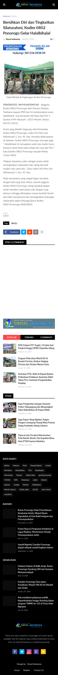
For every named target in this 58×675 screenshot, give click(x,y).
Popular (11, 337)
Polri (25, 465)
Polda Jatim (24, 489)
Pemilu (25, 485)
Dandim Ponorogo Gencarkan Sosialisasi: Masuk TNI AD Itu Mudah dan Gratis (35, 584)
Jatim (35, 480)
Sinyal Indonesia (34, 664)
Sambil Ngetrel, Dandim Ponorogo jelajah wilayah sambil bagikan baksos (35, 546)
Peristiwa (8, 470)
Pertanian (25, 480)
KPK (16, 480)
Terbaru (29, 337)
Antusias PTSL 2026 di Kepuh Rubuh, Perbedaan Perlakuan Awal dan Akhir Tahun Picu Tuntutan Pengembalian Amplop (36, 378)
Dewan (19, 475)
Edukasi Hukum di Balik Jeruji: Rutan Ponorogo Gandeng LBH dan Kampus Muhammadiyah (35, 569)
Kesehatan (39, 470)
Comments (46, 337)
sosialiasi (7, 494)
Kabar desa (30, 475)
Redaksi (26, 670)
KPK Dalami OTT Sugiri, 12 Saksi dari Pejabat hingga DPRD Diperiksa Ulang (36, 347)
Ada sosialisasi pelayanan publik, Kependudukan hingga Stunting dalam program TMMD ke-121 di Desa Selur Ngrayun (36, 602)
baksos (7, 485)
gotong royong (45, 475)
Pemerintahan (36, 465)
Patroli (44, 480)
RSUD (35, 489)
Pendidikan (20, 470)
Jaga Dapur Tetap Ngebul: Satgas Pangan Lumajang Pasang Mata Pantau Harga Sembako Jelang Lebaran (36, 422)
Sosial (48, 465)
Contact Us (39, 670)
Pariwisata (8, 475)
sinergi (16, 485)
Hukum (16, 465)
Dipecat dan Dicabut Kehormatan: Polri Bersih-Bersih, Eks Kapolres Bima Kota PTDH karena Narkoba (36, 438)
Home (17, 670)
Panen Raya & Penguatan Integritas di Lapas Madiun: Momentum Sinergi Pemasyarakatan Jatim (35, 531)
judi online (46, 489)
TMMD (7, 480)
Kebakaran (36, 485)
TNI (29, 470)
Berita (14, 16)
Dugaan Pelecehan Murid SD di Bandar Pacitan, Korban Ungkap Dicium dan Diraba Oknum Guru (33, 361)
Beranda (6, 16)
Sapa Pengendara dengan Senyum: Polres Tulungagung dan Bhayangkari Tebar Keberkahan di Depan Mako (35, 406)
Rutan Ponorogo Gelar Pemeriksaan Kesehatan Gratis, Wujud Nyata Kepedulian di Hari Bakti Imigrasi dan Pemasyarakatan (35, 514)
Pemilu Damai (10, 489)
